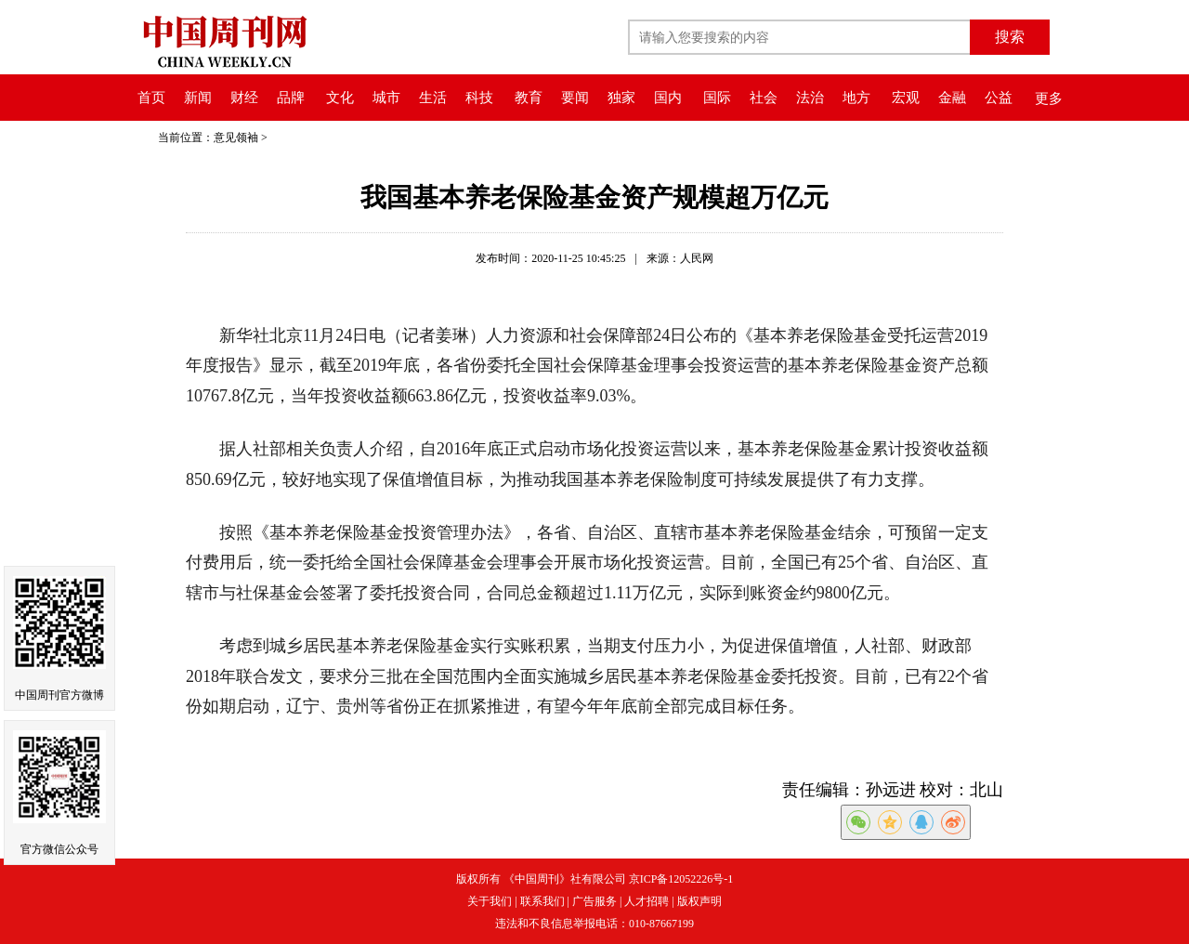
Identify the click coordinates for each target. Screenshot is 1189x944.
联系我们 (542, 901)
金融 (952, 97)
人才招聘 (646, 901)
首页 (151, 97)
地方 (856, 97)
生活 (433, 97)
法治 (810, 97)
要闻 (575, 97)
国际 (717, 97)
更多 (1049, 98)
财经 (244, 97)
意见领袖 (236, 137)
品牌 (291, 97)
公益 (999, 97)
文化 (340, 97)
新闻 (198, 97)
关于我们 (489, 901)
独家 (621, 97)
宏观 (906, 97)
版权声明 (699, 901)
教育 (528, 97)
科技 (479, 97)
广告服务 (594, 901)
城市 (386, 97)
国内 (668, 97)
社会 (763, 97)
